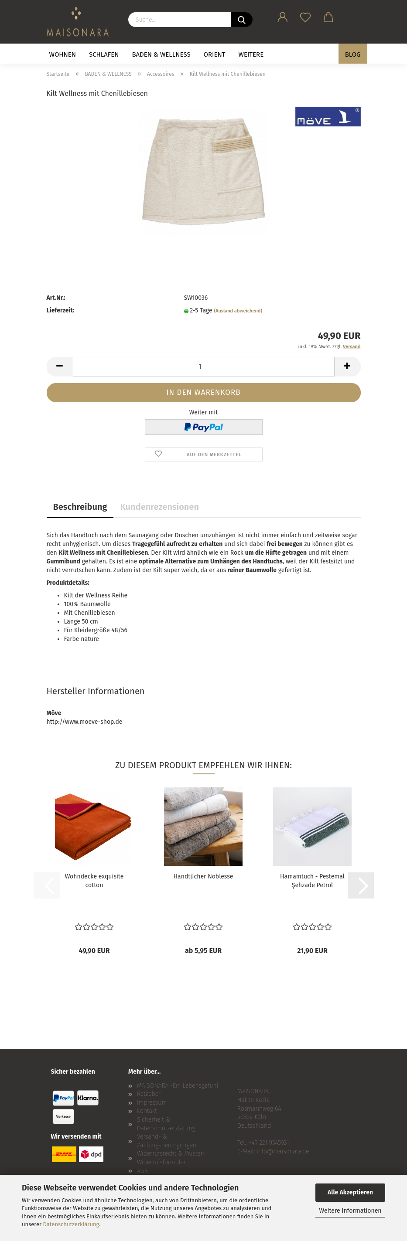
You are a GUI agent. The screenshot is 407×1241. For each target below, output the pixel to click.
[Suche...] (242, 19)
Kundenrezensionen (159, 507)
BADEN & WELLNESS (161, 54)
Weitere (251, 54)
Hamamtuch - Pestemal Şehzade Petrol (312, 881)
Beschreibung (80, 507)
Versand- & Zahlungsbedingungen (166, 1141)
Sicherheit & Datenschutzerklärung (166, 1124)
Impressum (152, 1102)
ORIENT (215, 54)
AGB (142, 1171)
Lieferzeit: (61, 310)
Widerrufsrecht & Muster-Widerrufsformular (171, 1158)
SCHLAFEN (104, 54)
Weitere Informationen (350, 1210)
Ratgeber (149, 1094)
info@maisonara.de (283, 1151)
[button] (282, 15)
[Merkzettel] (305, 15)
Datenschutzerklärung (71, 1224)
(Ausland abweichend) (238, 311)
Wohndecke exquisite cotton (94, 881)
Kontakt (147, 1111)
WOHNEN (62, 54)
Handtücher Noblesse (203, 876)
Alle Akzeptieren (350, 1192)
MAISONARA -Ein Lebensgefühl (178, 1085)
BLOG (353, 54)
